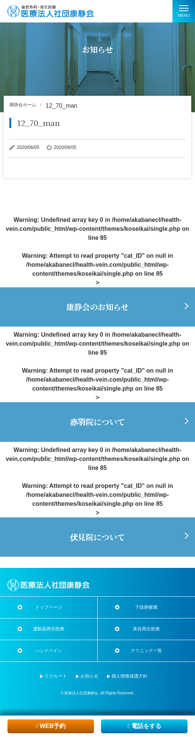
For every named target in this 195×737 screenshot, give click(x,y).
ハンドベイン (48, 650)
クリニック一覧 (146, 650)
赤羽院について (97, 421)
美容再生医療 (146, 629)
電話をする (144, 726)
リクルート (56, 676)
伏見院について (97, 536)
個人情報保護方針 (129, 676)
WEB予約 (51, 726)
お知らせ (89, 676)
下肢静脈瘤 (146, 607)
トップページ (48, 607)
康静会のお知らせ (97, 306)
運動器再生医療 (48, 629)
